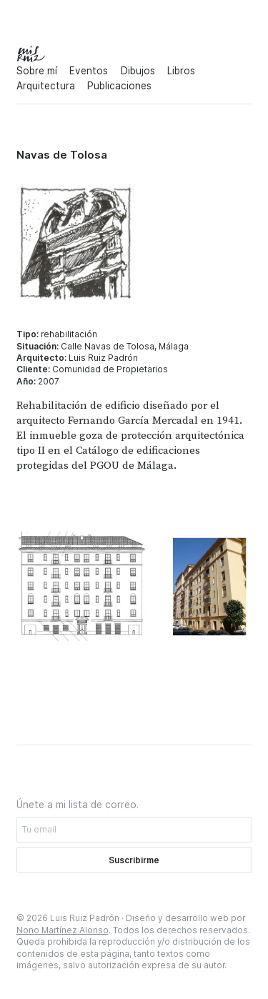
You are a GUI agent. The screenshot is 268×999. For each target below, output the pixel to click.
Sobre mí (36, 70)
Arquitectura (45, 85)
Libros (181, 70)
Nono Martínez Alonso (62, 930)
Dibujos (138, 70)
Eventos (88, 70)
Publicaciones (119, 85)
